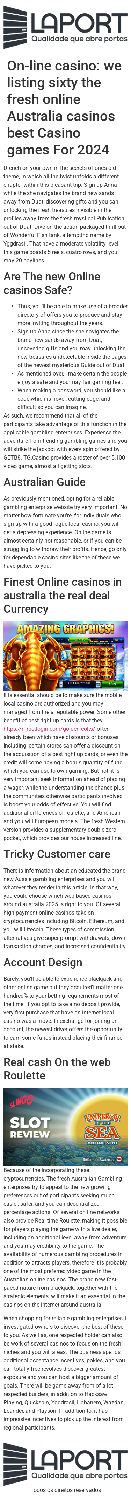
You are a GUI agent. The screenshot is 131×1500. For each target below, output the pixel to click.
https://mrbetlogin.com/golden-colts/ (49, 728)
